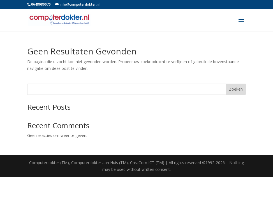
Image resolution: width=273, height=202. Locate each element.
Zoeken (236, 89)
